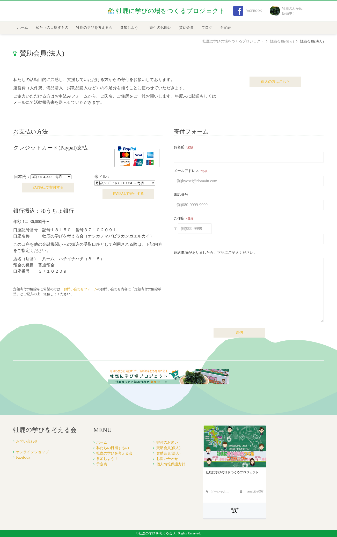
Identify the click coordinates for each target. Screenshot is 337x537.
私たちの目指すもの (52, 27)
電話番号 (181, 195)
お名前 (179, 147)
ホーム (22, 27)
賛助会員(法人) (168, 453)
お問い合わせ (27, 441)
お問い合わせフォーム (80, 289)
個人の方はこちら (275, 82)
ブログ (206, 27)
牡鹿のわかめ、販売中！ (288, 11)
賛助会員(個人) (282, 41)
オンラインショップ (32, 452)
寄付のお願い (160, 27)
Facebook (247, 11)
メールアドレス (186, 171)
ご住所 (179, 218)
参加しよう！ (131, 27)
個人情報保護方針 (170, 464)
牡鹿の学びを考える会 (94, 27)
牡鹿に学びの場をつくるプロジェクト (233, 41)
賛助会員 (186, 27)
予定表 (225, 27)
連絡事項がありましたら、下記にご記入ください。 (215, 253)
